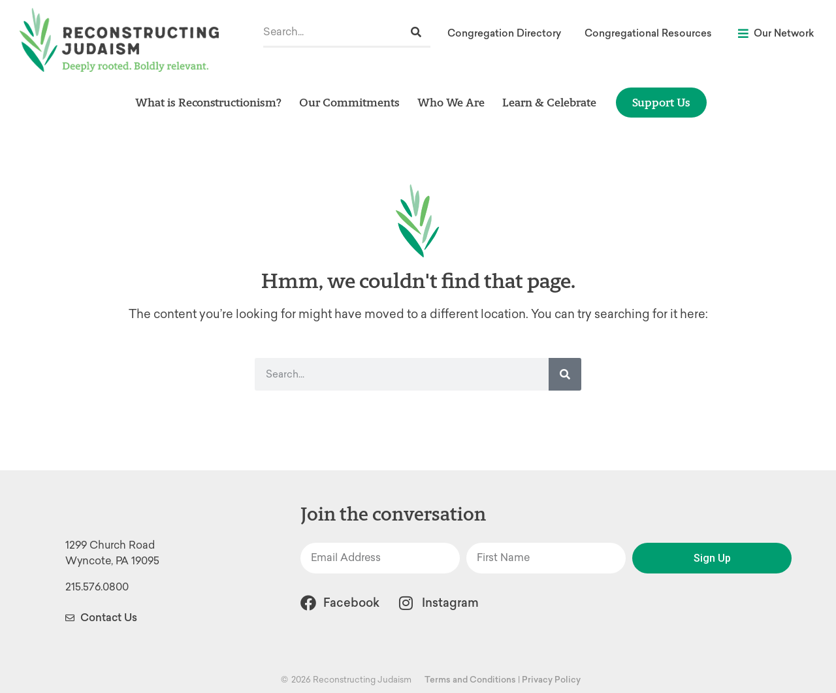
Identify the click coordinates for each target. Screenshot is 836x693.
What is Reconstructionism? (208, 102)
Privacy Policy (551, 680)
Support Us (661, 102)
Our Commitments (349, 102)
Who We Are (451, 102)
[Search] (416, 32)
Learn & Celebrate (549, 102)
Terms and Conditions (470, 680)
